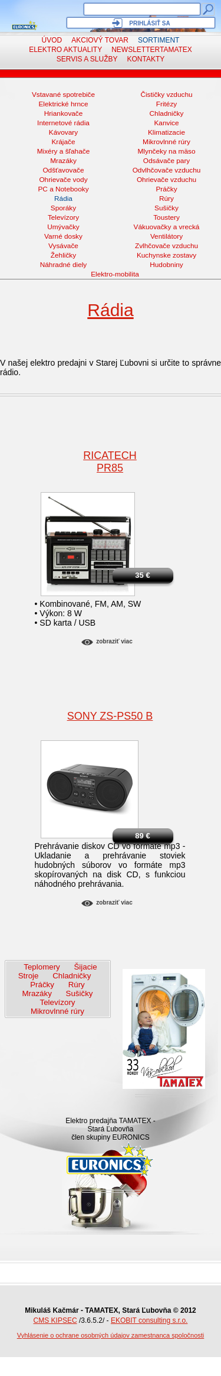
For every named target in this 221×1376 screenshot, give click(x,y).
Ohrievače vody (63, 179)
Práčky (166, 189)
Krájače (63, 142)
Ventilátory (166, 236)
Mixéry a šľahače (63, 151)
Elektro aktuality (65, 49)
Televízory (63, 217)
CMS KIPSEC (55, 1320)
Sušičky (166, 208)
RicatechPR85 (110, 462)
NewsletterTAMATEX (151, 49)
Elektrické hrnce (63, 104)
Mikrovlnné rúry (166, 142)
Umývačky (63, 227)
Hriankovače (63, 113)
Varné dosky (63, 236)
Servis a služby (87, 59)
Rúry (166, 198)
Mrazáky (63, 161)
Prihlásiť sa (149, 23)
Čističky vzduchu (166, 94)
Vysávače (63, 246)
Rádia (63, 198)
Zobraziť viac (114, 641)
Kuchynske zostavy (166, 255)
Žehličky (63, 255)
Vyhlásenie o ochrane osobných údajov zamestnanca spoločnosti (110, 1335)
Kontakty (146, 59)
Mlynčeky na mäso (167, 151)
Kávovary (63, 132)
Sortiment (158, 40)
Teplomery (42, 966)
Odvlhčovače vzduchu (167, 170)
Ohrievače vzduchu (166, 179)
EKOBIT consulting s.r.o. (149, 1320)
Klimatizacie (166, 132)
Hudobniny (166, 265)
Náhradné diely (63, 265)
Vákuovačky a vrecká (167, 227)
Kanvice (166, 123)
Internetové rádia (63, 123)
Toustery (166, 217)
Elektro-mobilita (115, 274)
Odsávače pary (166, 161)
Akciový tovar (99, 40)
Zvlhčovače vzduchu (166, 246)
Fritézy (166, 104)
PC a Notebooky (63, 189)
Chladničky (167, 113)
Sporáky (63, 208)
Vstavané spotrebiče (63, 94)
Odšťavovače (63, 170)
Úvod (52, 40)
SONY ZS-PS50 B (110, 716)
